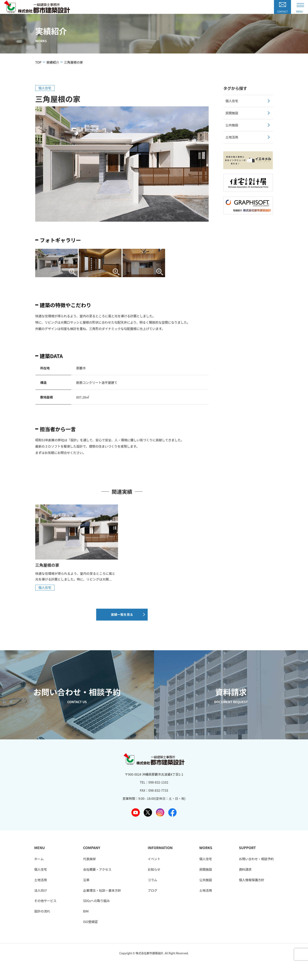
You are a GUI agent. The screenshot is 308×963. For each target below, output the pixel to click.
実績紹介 (52, 62)
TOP (38, 62)
